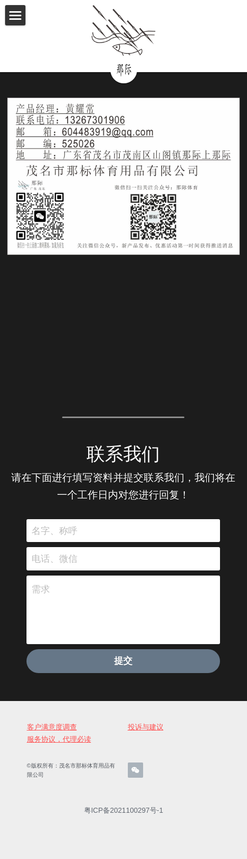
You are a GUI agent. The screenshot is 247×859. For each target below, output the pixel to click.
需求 (41, 595)
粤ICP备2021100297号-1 (123, 815)
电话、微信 (54, 564)
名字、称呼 (54, 536)
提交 (123, 666)
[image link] (123, 30)
